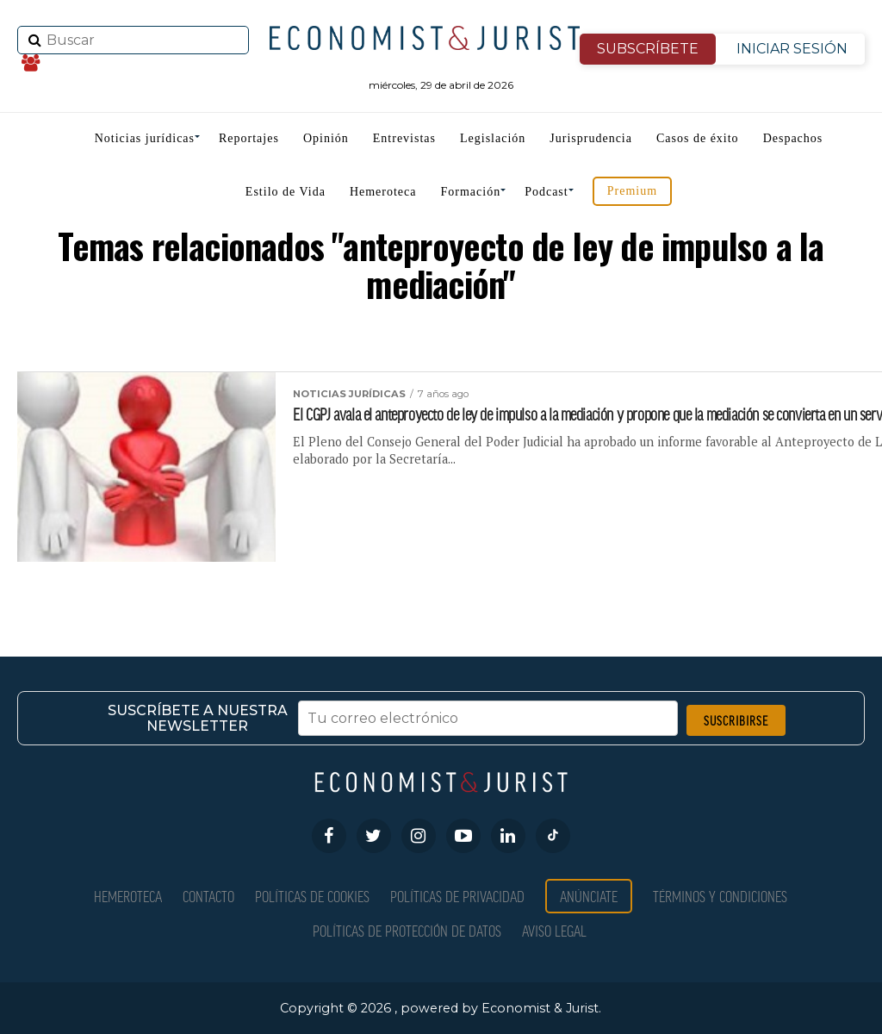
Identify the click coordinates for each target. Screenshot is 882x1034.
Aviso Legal (554, 930)
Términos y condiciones (720, 896)
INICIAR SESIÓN (792, 48)
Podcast (546, 191)
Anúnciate (589, 896)
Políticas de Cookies (312, 896)
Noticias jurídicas (145, 138)
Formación (471, 191)
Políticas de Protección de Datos (407, 930)
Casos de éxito (697, 138)
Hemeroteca (383, 191)
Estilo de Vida (285, 191)
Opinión (326, 138)
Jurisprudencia (591, 138)
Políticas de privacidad (457, 896)
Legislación (492, 138)
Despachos (793, 138)
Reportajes (249, 138)
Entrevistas (404, 138)
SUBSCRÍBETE (648, 48)
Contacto (208, 896)
